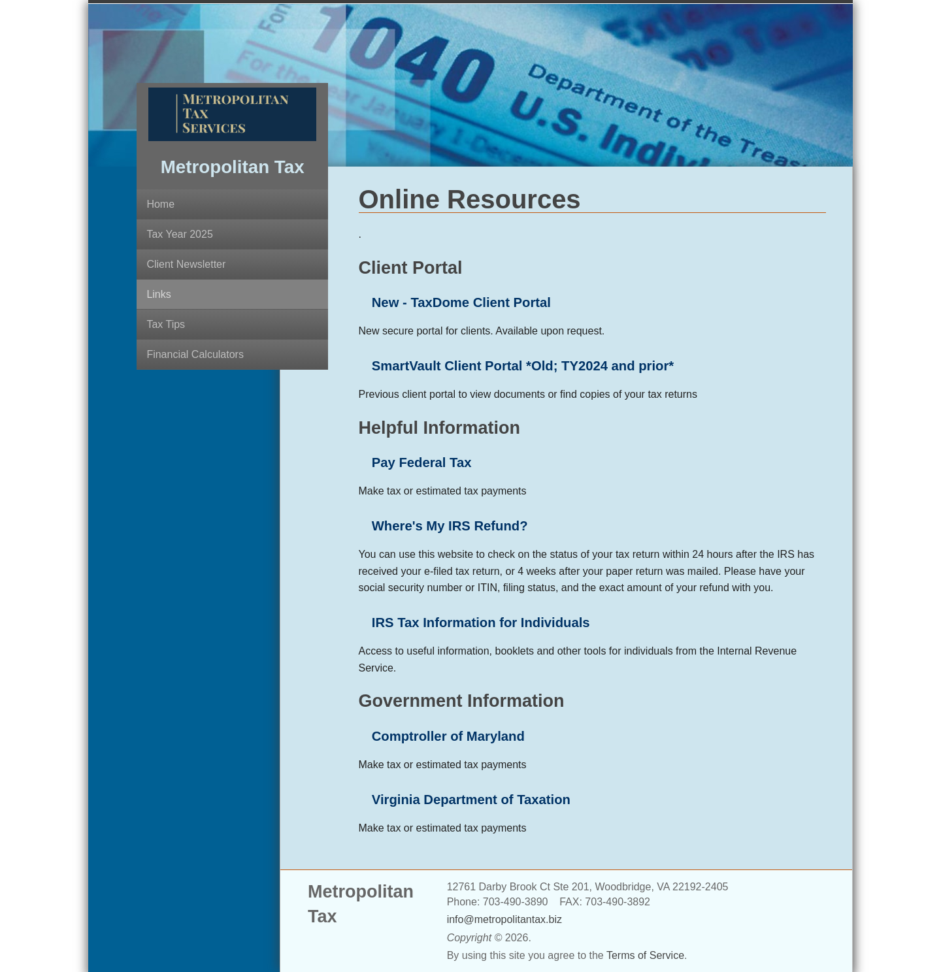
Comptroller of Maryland (448, 736)
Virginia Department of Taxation (471, 799)
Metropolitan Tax (233, 167)
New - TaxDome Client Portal (461, 302)
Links (158, 294)
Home (160, 204)
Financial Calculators (195, 354)
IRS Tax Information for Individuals (481, 622)
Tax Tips (165, 324)
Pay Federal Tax (422, 462)
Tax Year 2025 (179, 234)
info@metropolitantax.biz (504, 919)
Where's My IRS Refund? (450, 526)
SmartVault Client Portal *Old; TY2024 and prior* (523, 366)
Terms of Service (645, 955)
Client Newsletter (185, 264)
